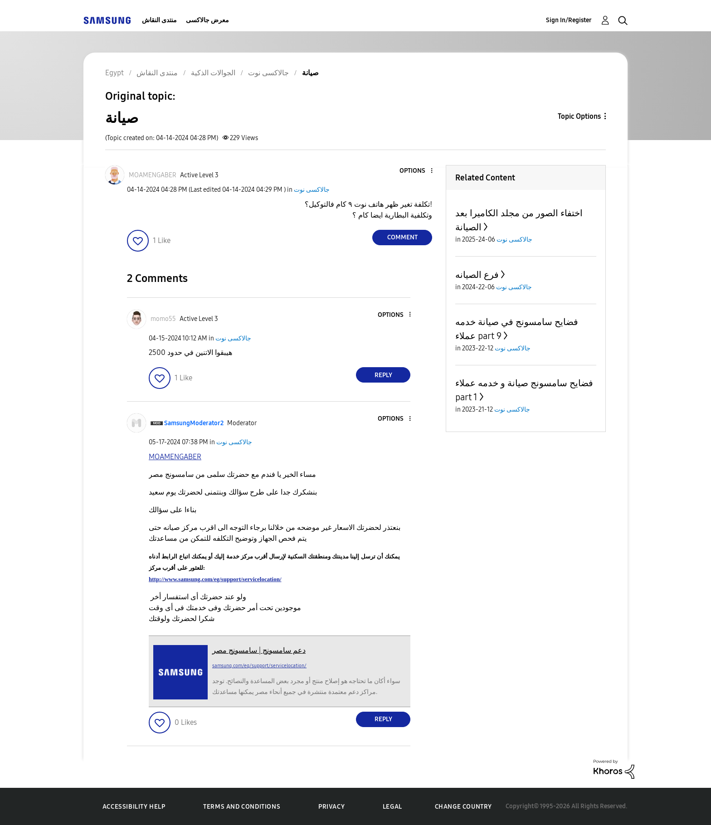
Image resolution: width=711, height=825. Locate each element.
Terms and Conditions (241, 806)
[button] (417, 171)
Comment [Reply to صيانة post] (402, 237)
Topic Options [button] (579, 116)
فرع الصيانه (477, 274)
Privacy (331, 806)
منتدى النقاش (159, 20)
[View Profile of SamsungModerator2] (194, 423)
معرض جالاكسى (207, 20)
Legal (392, 806)
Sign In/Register (569, 20)
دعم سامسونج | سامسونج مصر (259, 650)
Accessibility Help (134, 806)
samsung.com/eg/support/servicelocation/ (259, 666)
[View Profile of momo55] (163, 319)
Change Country (463, 806)
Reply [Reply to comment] (383, 375)
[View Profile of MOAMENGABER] (152, 175)
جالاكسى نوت (312, 190)
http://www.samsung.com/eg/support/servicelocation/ (215, 579)
